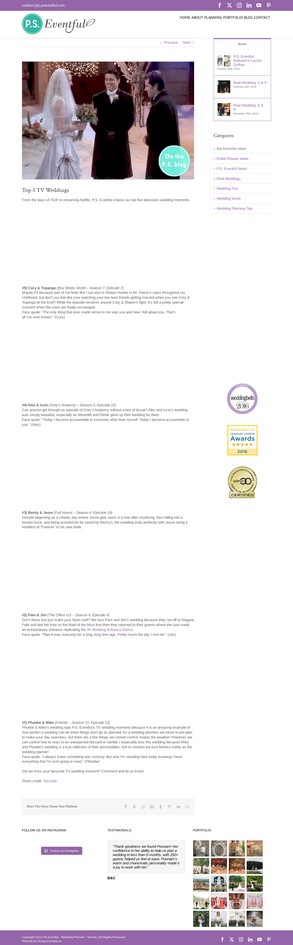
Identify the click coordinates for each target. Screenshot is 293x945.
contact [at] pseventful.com (43, 5)
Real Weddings (229, 178)
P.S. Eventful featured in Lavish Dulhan (247, 60)
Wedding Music (229, 198)
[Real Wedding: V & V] (224, 83)
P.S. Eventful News (232, 168)
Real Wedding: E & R (248, 107)
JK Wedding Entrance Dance (110, 629)
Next (186, 42)
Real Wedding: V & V (250, 82)
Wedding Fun (227, 188)
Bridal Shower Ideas (233, 158)
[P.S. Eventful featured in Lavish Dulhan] (224, 57)
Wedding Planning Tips (235, 208)
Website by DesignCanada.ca (42, 941)
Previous (171, 42)
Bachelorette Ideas (231, 148)
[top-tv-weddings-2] (108, 120)
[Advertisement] (242, 298)
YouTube (50, 781)
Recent (242, 44)
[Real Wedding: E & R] (224, 105)
